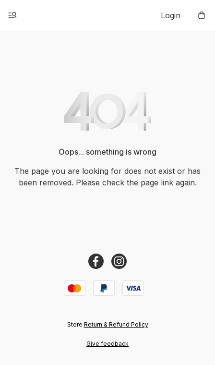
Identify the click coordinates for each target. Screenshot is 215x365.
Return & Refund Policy (116, 324)
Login (170, 15)
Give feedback (107, 343)
